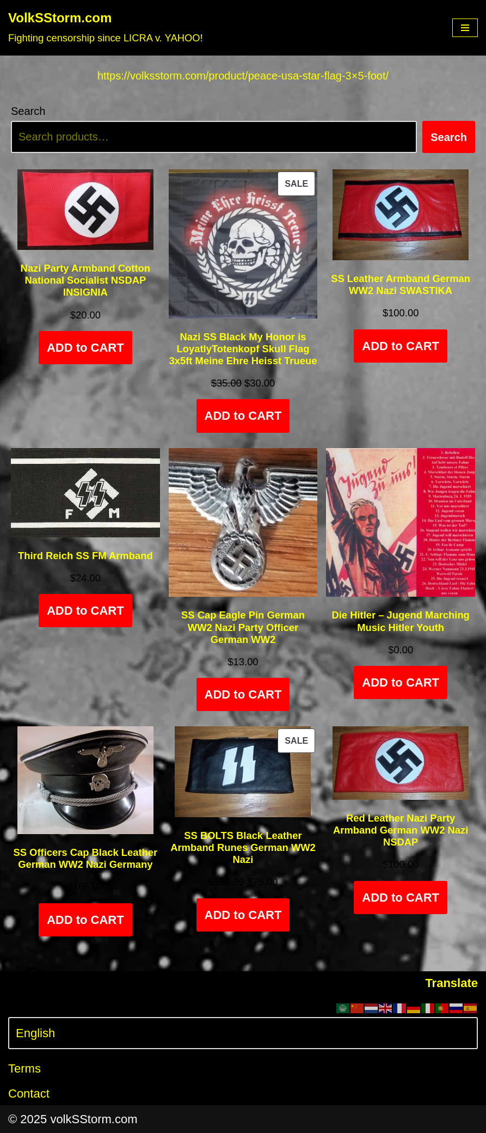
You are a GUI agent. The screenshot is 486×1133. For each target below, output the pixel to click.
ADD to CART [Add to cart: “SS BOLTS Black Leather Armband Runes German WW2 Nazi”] (243, 915)
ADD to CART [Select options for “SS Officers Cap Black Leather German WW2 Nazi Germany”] (85, 920)
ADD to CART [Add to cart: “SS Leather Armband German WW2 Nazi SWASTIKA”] (400, 346)
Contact (29, 1093)
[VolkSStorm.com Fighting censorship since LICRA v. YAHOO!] (105, 28)
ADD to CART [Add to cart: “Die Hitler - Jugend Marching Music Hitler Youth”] (400, 682)
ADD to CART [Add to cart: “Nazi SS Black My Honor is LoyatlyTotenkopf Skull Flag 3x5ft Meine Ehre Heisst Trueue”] (243, 415)
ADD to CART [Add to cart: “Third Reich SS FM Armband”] (85, 610)
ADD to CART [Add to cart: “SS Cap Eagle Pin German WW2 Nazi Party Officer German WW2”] (243, 694)
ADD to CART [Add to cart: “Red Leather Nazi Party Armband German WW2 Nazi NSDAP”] (400, 897)
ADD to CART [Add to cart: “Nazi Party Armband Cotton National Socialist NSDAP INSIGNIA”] (85, 347)
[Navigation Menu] (465, 28)
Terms (24, 1068)
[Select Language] (243, 1033)
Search (28, 111)
